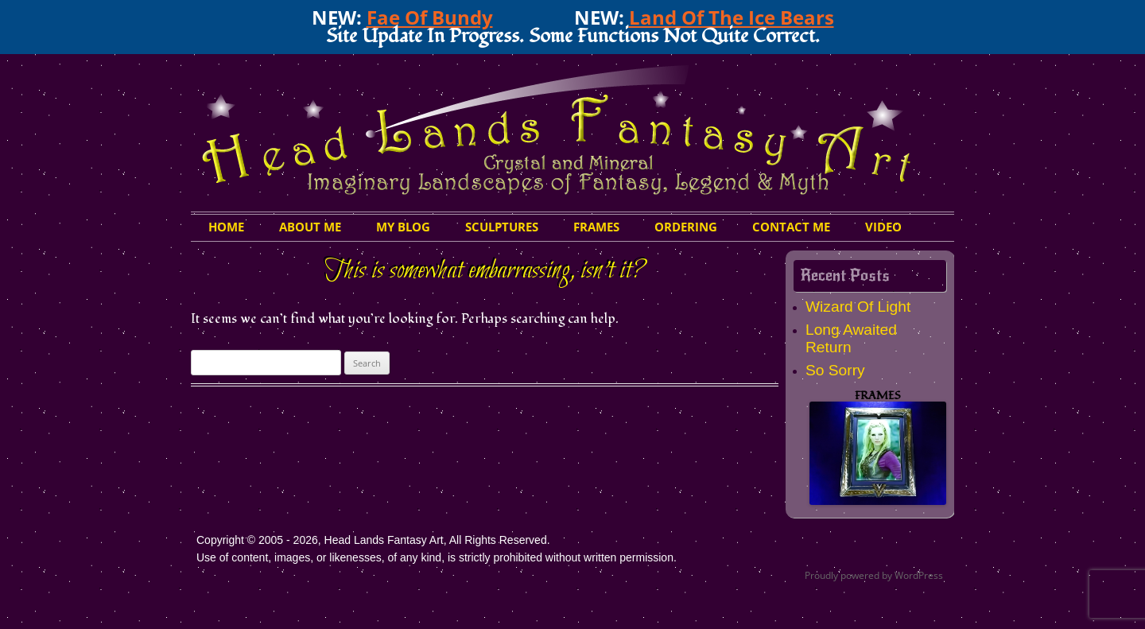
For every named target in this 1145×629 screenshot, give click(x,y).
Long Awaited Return (851, 338)
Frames (596, 227)
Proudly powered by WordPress (874, 575)
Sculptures (501, 227)
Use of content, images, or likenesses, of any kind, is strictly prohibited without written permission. (436, 557)
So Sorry (835, 370)
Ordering (685, 227)
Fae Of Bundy (430, 17)
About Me (310, 227)
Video (883, 227)
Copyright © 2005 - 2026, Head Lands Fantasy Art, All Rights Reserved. (373, 540)
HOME (226, 227)
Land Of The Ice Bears (731, 17)
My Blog (403, 227)
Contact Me (791, 227)
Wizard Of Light (857, 306)
